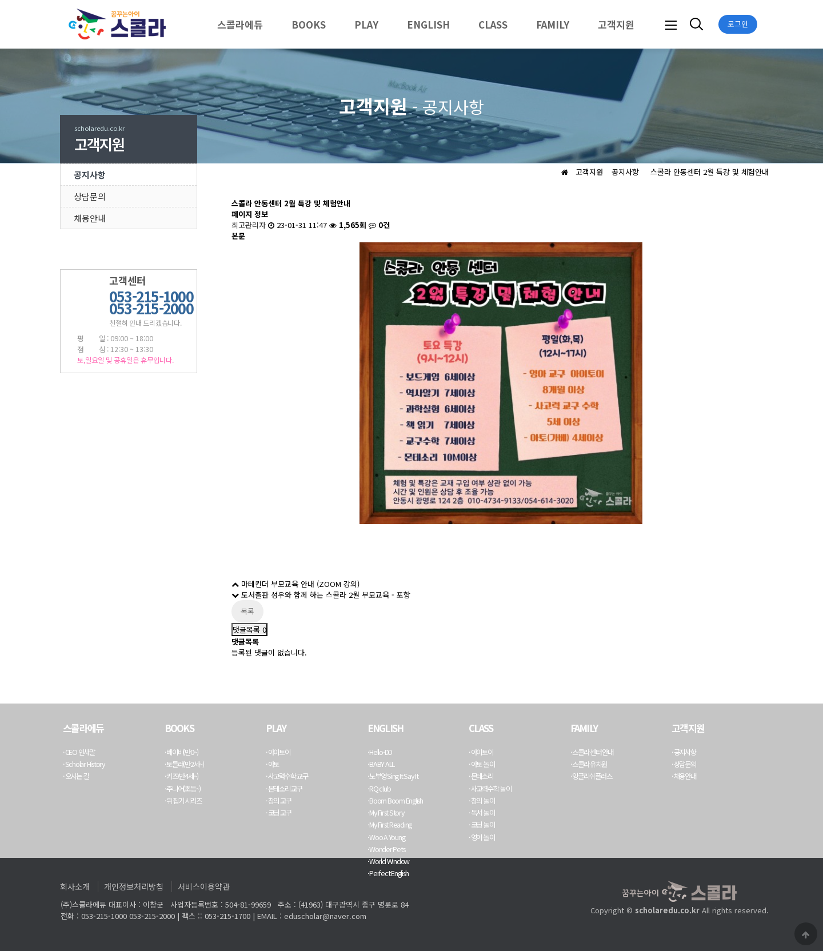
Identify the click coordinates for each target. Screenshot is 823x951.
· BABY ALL (381, 764)
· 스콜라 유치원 (588, 764)
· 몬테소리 (481, 776)
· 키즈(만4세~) (182, 776)
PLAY (366, 24)
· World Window (388, 861)
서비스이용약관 (204, 886)
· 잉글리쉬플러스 (591, 776)
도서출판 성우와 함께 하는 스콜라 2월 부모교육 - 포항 (320, 594)
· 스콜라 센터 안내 (591, 752)
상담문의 (90, 196)
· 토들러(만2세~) (184, 764)
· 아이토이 (278, 752)
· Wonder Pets (386, 849)
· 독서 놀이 (482, 813)
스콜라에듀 (240, 24)
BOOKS (308, 24)
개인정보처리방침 (133, 886)
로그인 (738, 23)
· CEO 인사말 (79, 752)
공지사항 (90, 175)
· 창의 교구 (278, 801)
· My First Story (386, 813)
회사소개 (75, 886)
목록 (247, 611)
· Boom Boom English (395, 801)
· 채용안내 (684, 776)
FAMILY (552, 24)
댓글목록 (249, 629)
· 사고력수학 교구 (287, 776)
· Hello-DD (380, 752)
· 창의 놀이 (482, 801)
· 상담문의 (684, 764)
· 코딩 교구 (278, 813)
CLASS (493, 24)
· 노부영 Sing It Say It (392, 776)
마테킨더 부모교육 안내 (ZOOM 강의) (295, 583)
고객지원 (616, 24)
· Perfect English (388, 873)
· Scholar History (84, 764)
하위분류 (268, 24)
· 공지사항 (684, 752)
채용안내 (90, 218)
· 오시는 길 (75, 776)
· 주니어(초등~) (183, 789)
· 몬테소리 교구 (284, 789)
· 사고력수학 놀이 (490, 789)
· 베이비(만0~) (182, 752)
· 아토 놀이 (482, 764)
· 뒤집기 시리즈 (183, 801)
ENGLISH (428, 24)
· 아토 (272, 764)
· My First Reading (389, 825)
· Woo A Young (386, 837)
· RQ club (379, 789)
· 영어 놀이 (482, 837)
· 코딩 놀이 (482, 825)
